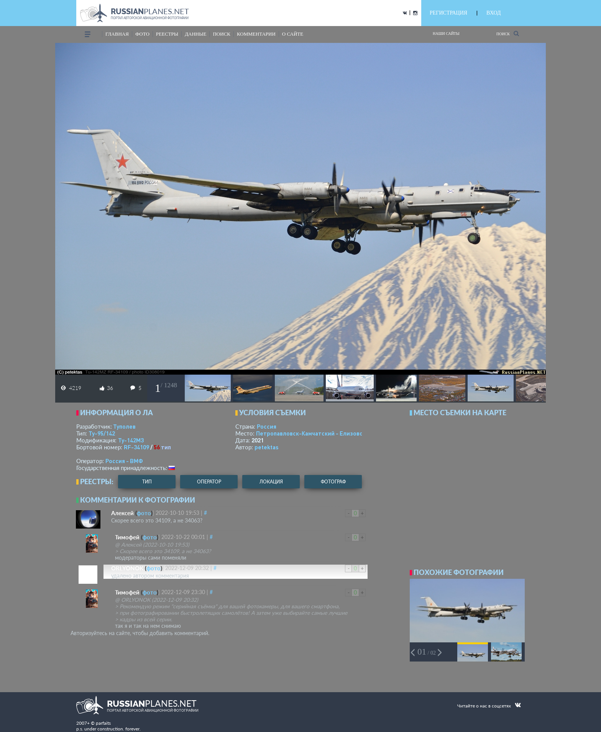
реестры (167, 34)
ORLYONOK (127, 568)
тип (166, 447)
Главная (117, 34)
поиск (221, 34)
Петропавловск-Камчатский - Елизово (326, 433)
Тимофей (127, 537)
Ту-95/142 (102, 433)
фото (142, 34)
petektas (267, 447)
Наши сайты (446, 33)
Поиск (507, 33)
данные (195, 34)
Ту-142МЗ (131, 440)
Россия (266, 426)
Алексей (122, 512)
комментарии (256, 34)
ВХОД (493, 13)
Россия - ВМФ (124, 460)
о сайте (292, 34)
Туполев (124, 426)
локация (271, 482)
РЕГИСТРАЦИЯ (448, 13)
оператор (209, 482)
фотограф (333, 482)
